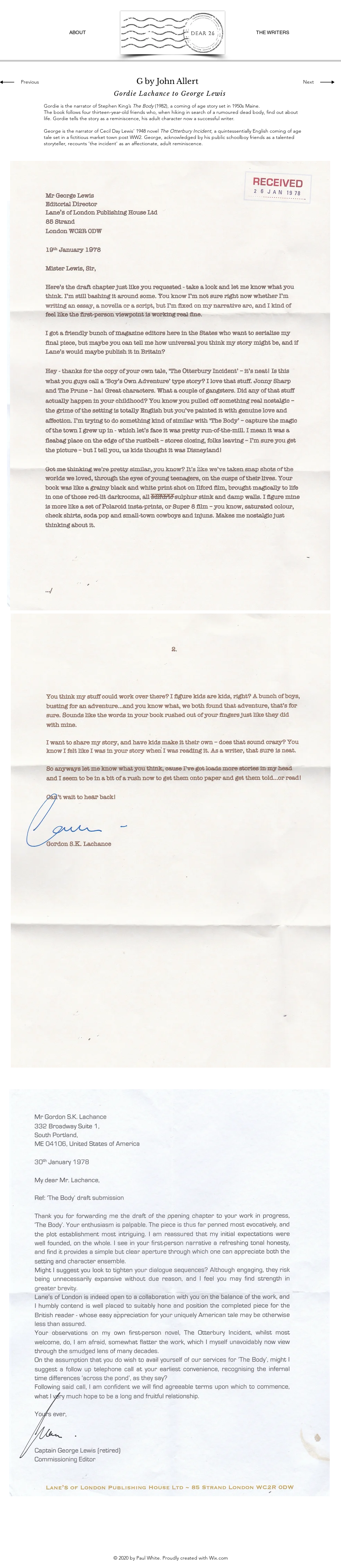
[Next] (306, 82)
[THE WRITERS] (272, 33)
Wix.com (218, 1558)
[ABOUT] (77, 33)
